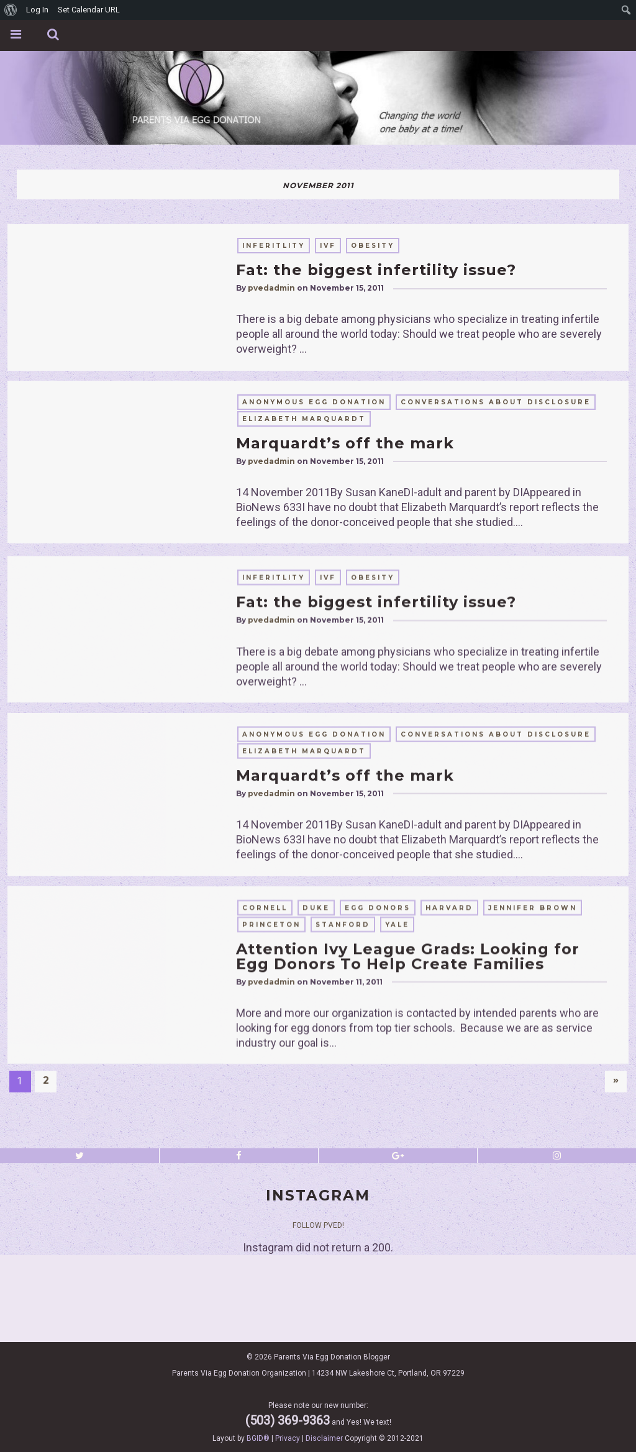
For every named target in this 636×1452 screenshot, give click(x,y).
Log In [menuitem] (37, 9)
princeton (271, 1086)
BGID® (258, 1438)
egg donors (378, 1069)
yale (397, 1086)
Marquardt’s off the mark (345, 443)
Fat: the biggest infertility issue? (376, 270)
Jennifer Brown (532, 1069)
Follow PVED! (318, 1225)
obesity (372, 246)
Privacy (287, 1438)
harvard (449, 1069)
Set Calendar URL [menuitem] (89, 9)
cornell (265, 1069)
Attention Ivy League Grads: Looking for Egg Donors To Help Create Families (407, 1117)
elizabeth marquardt (304, 419)
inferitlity (273, 246)
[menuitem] (11, 10)
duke (316, 1069)
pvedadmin (271, 288)
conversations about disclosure (496, 402)
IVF (328, 246)
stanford (343, 1086)
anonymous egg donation (314, 402)
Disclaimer (324, 1438)
